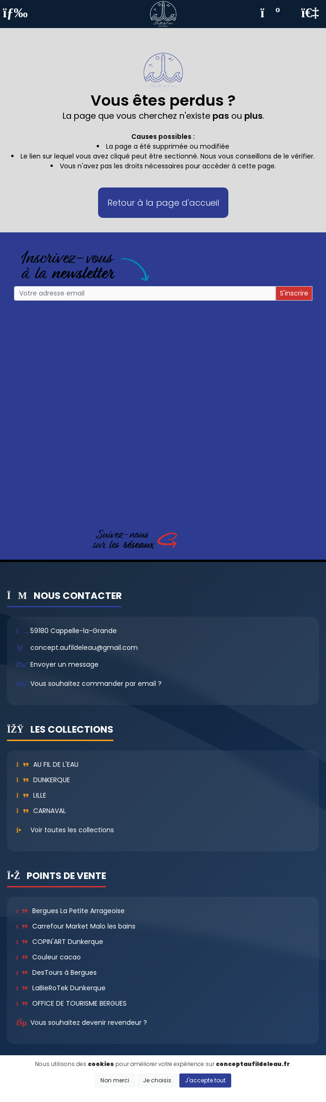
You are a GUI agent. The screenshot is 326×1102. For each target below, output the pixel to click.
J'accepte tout (205, 1080)
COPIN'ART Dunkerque (59, 941)
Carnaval (41, 810)
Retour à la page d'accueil (163, 203)
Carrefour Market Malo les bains (75, 926)
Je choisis (157, 1080)
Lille (31, 795)
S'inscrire (294, 293)
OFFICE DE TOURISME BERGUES (71, 1003)
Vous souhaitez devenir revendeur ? (88, 1022)
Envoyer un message (64, 664)
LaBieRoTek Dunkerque (61, 988)
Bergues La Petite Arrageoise (70, 910)
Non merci (114, 1080)
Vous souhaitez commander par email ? (96, 683)
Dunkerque (43, 780)
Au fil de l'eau (47, 764)
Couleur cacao (48, 957)
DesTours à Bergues (56, 972)
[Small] (145, 293)
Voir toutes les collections (72, 830)
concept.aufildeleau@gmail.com (84, 647)
